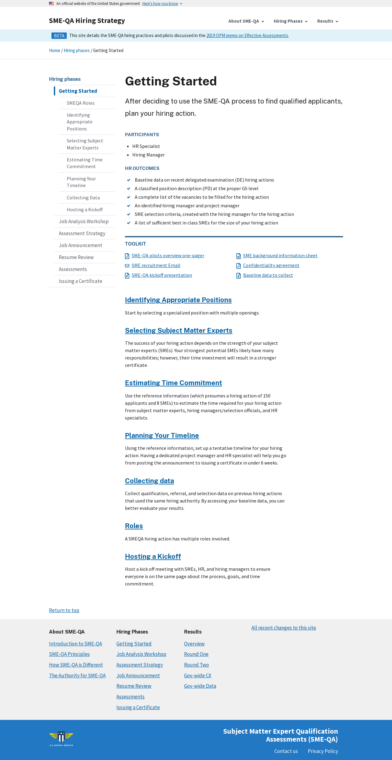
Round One (196, 654)
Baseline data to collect (264, 275)
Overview (194, 643)
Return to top (64, 610)
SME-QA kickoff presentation (158, 275)
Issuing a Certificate (80, 281)
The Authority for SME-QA (77, 675)
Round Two (196, 664)
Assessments (73, 269)
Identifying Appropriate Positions (79, 122)
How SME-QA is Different (76, 664)
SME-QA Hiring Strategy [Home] (87, 20)
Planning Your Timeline (81, 181)
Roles (134, 526)
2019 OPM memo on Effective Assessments (247, 35)
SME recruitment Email (152, 265)
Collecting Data (83, 197)
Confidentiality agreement (268, 265)
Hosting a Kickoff (85, 209)
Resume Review (76, 257)
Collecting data (149, 481)
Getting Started (78, 91)
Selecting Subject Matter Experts (85, 143)
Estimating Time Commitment (85, 162)
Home (54, 50)
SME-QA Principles (69, 654)
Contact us (286, 751)
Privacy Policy (323, 751)
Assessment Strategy (82, 233)
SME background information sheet (277, 255)
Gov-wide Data (200, 686)
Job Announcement (80, 245)
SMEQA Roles (81, 103)
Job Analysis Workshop (84, 221)
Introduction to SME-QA (75, 643)
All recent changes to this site (283, 627)
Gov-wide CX (197, 675)
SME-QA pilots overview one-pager (164, 255)
